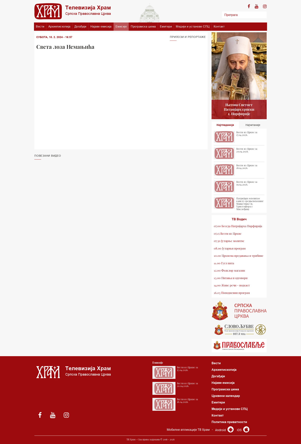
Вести (40, 26)
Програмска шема (143, 26)
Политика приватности (229, 422)
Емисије (121, 26)
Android (224, 430)
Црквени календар (226, 396)
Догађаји (80, 26)
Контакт (219, 26)
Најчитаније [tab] (253, 124)
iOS (243, 430)
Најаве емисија (101, 26)
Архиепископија (59, 26)
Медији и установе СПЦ (193, 26)
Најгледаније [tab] (225, 124)
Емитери (166, 26)
